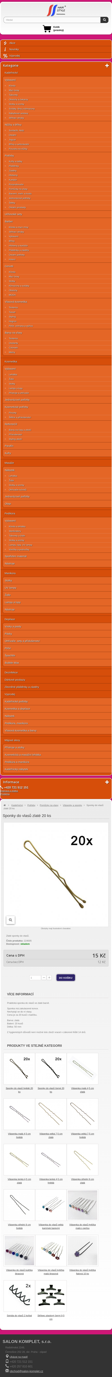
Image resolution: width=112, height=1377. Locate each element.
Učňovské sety (13, 214)
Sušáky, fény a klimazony (22, 108)
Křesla (12, 85)
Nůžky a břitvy (13, 124)
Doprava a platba (9, 791)
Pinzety (13, 412)
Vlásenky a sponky (72, 805)
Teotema (13, 307)
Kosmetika (11, 361)
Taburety (13, 95)
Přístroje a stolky (14, 747)
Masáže (9, 462)
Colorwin (13, 347)
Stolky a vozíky (16, 104)
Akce (9, 43)
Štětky (12, 202)
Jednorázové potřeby (19, 198)
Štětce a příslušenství (20, 417)
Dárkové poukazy (15, 679)
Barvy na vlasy (13, 332)
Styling (12, 316)
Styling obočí (15, 439)
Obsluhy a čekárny (18, 99)
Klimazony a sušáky (19, 285)
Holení (12, 259)
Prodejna (5, 794)
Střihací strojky (16, 118)
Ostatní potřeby (17, 254)
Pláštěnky (14, 166)
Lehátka (13, 374)
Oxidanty (13, 343)
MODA (12, 295)
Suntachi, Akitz (16, 130)
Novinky (11, 49)
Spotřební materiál (16, 556)
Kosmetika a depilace (17, 708)
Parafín (9, 445)
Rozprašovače (16, 184)
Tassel (12, 312)
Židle (11, 379)
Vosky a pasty (13, 626)
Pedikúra (10, 513)
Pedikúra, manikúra (16, 723)
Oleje (8, 503)
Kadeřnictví (11, 72)
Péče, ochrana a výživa (21, 326)
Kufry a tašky (15, 161)
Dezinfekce (11, 672)
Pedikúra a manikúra (17, 761)
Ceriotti (9, 266)
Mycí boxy (14, 90)
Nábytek (10, 470)
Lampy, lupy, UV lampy (20, 545)
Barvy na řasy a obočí (20, 430)
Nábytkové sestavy (18, 113)
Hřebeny (13, 175)
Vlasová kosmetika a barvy (20, 730)
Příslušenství (15, 434)
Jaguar (12, 139)
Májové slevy (12, 740)
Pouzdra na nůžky (18, 149)
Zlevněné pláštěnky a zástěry (22, 686)
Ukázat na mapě (19, 1356)
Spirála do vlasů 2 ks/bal (19, 1315)
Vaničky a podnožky (19, 549)
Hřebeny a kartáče (18, 245)
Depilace (10, 619)
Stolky (12, 281)
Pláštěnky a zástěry (19, 250)
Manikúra (10, 573)
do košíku (65, 977)
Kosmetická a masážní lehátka (23, 754)
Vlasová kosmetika (16, 301)
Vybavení (10, 79)
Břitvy (12, 241)
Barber (9, 221)
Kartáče (13, 179)
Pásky (8, 633)
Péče (8, 648)
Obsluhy (13, 290)
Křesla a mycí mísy (18, 227)
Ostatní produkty (17, 207)
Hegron (13, 321)
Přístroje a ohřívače (19, 393)
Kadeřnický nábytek (16, 769)
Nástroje (10, 563)
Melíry (12, 352)
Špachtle (10, 655)
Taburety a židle (17, 535)
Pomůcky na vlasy (18, 189)
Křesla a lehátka (17, 526)
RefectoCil (11, 424)
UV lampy (10, 587)
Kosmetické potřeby (16, 406)
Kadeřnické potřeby (16, 701)
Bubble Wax (12, 662)
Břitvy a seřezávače (19, 144)
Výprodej (11, 55)
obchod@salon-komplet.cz (26, 1371)
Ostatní (12, 135)
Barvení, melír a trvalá (20, 193)
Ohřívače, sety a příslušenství (22, 640)
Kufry (8, 453)
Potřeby (9, 155)
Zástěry (13, 170)
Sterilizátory (15, 531)
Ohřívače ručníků (17, 489)
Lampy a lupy (16, 388)
